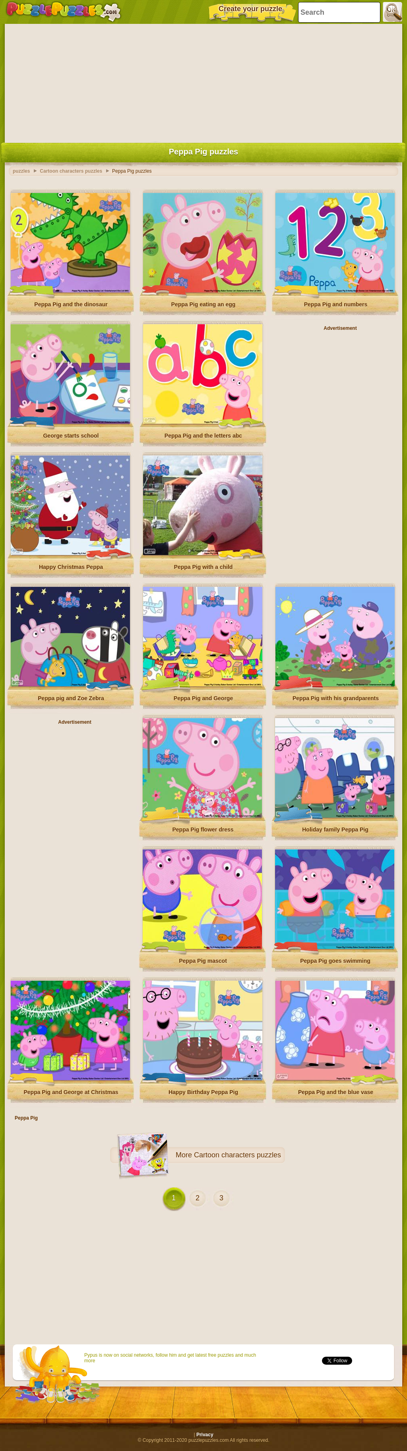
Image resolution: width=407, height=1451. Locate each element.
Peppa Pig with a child (203, 567)
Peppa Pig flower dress (202, 829)
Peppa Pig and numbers (335, 304)
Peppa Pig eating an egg (203, 304)
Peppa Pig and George (203, 698)
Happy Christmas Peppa (71, 567)
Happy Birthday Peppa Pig (203, 1092)
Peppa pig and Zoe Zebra (71, 698)
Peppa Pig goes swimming (335, 961)
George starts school (71, 435)
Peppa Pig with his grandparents (336, 698)
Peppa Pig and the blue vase (335, 1092)
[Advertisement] (203, 81)
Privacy (204, 1434)
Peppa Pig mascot (203, 961)
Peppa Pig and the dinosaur (70, 304)
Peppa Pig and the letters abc (203, 435)
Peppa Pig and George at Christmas (70, 1092)
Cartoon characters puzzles (237, 1155)
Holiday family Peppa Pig (335, 829)
